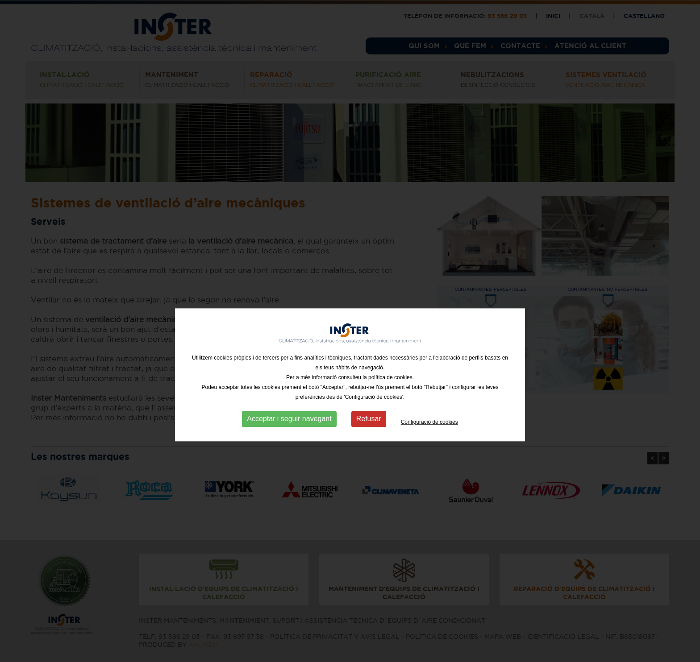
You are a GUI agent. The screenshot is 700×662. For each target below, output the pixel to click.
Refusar (368, 433)
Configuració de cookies (429, 436)
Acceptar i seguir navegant (289, 433)
